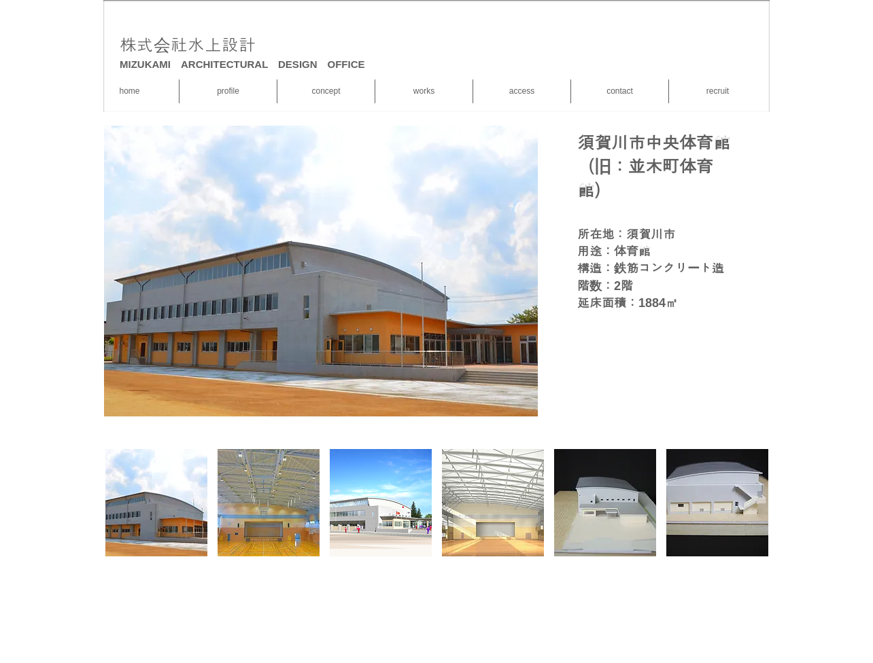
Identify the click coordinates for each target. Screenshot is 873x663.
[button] (156, 502)
